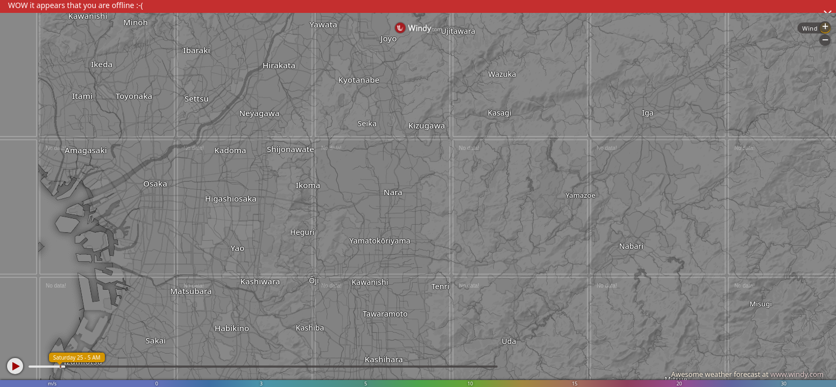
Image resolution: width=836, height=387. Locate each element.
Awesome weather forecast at (747, 374)
